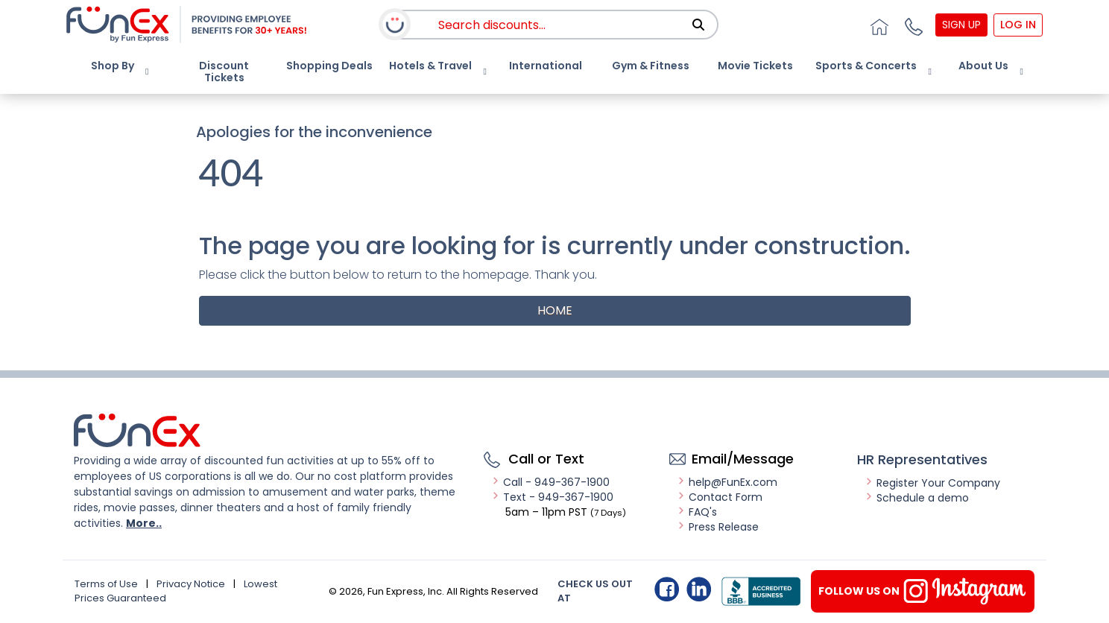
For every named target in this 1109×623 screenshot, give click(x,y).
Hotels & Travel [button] (430, 65)
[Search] (698, 24)
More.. (144, 523)
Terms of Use (106, 584)
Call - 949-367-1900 (550, 482)
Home (554, 310)
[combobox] (570, 24)
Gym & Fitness (650, 65)
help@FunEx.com (727, 482)
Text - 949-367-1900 (552, 497)
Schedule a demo (917, 497)
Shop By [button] (112, 65)
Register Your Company (932, 482)
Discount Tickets (224, 71)
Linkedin (698, 589)
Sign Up (961, 24)
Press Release (718, 526)
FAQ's (697, 512)
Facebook (666, 589)
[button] (912, 24)
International (545, 65)
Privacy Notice (191, 584)
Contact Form (719, 497)
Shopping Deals (329, 65)
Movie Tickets (755, 65)
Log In (1018, 24)
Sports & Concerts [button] (866, 65)
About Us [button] (983, 65)
